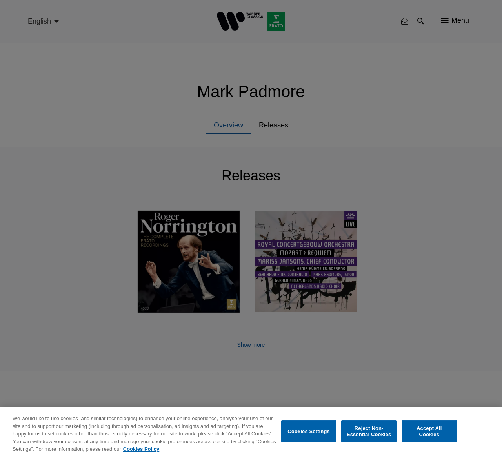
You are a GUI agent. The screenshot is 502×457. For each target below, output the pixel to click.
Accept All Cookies (429, 431)
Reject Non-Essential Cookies (369, 431)
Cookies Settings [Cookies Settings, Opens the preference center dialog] (308, 431)
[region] (251, 432)
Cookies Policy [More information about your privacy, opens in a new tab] (141, 449)
